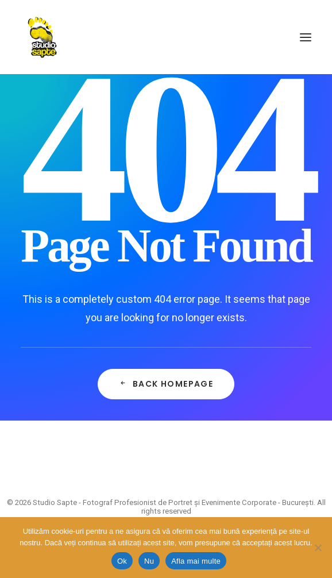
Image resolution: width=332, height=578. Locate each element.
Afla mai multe (196, 561)
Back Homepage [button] (166, 384)
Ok (122, 561)
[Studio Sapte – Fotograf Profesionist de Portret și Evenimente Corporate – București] (42, 37)
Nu (149, 561)
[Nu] (317, 547)
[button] (305, 37)
